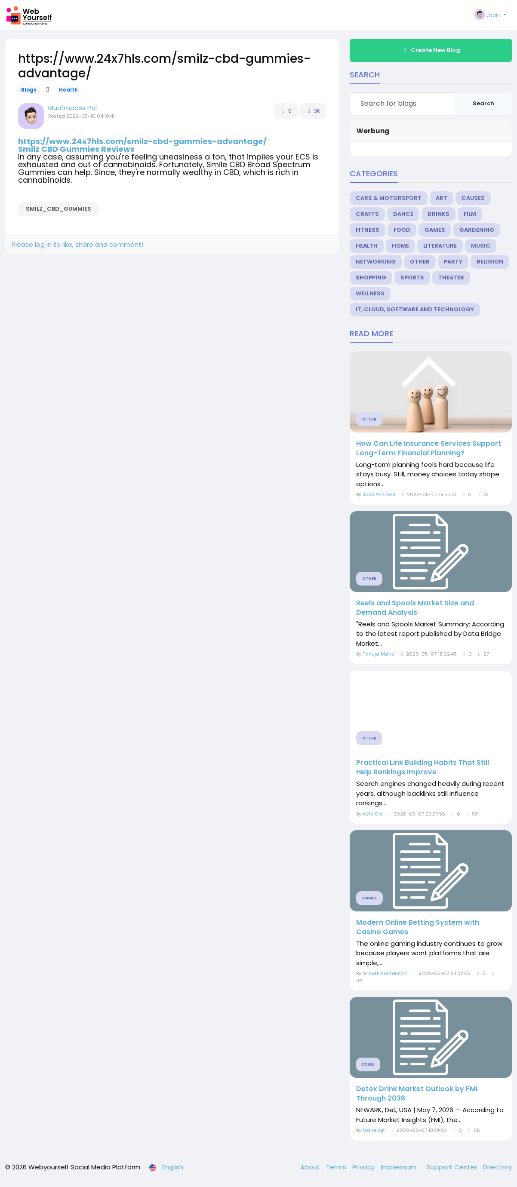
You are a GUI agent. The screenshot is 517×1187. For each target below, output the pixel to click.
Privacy (364, 1167)
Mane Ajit (374, 1130)
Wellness (370, 293)
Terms (337, 1167)
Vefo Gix (372, 813)
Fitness (367, 230)
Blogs (29, 89)
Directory (497, 1167)
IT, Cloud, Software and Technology (415, 309)
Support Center (453, 1167)
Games (435, 230)
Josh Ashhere (379, 494)
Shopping (371, 277)
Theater (451, 277)
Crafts (367, 214)
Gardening (476, 230)
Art (441, 198)
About (311, 1167)
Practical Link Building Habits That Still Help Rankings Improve (422, 767)
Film (470, 214)
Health (68, 89)
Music (480, 246)
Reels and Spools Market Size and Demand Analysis (415, 607)
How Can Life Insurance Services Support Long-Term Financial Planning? (428, 448)
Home (400, 246)
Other (420, 262)
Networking (376, 262)
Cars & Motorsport (389, 198)
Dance (403, 214)
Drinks (438, 214)
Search (483, 103)
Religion (490, 262)
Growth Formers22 (385, 973)
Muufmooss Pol (72, 107)
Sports (412, 277)
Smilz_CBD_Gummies (58, 209)
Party (453, 262)
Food (402, 230)
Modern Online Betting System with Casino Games (417, 927)
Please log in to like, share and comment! (77, 244)
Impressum (399, 1167)
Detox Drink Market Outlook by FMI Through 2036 (416, 1093)
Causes (473, 198)
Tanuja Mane (378, 653)
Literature (440, 246)
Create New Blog (431, 50)
